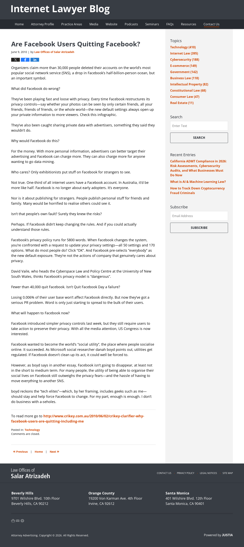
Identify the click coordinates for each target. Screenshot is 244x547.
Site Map (228, 473)
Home (19, 24)
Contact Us (212, 24)
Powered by (218, 535)
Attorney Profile (42, 24)
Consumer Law (184, 97)
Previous (20, 451)
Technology (32, 430)
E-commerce (183, 66)
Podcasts (131, 24)
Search (199, 137)
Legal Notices (208, 473)
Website (111, 24)
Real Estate (182, 103)
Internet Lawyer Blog (60, 9)
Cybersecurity (184, 59)
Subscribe (199, 228)
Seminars (152, 24)
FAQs (170, 24)
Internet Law (184, 53)
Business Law (184, 78)
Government (184, 72)
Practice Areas (71, 24)
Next (54, 451)
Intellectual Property (189, 84)
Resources (188, 24)
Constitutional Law (188, 90)
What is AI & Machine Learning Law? (198, 182)
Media (93, 24)
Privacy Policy (185, 473)
